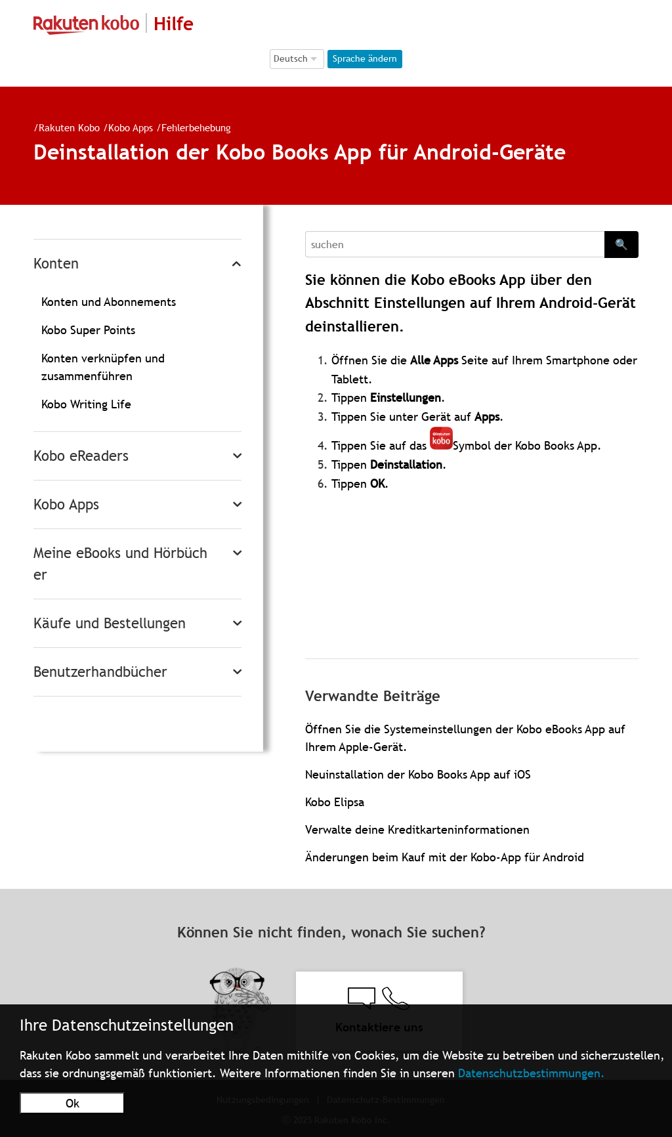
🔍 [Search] (621, 244)
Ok (72, 1103)
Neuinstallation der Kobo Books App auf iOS (418, 774)
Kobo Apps (130, 127)
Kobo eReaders (81, 456)
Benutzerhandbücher (100, 672)
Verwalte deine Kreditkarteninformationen (417, 829)
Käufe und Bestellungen (109, 623)
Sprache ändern (365, 58)
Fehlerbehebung (196, 127)
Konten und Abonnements (108, 301)
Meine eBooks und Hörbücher (120, 564)
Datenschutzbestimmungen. (531, 1073)
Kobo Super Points (88, 329)
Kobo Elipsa (334, 801)
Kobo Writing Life (86, 404)
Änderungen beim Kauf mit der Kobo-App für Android (444, 857)
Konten (56, 263)
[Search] (454, 244)
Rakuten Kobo (69, 127)
